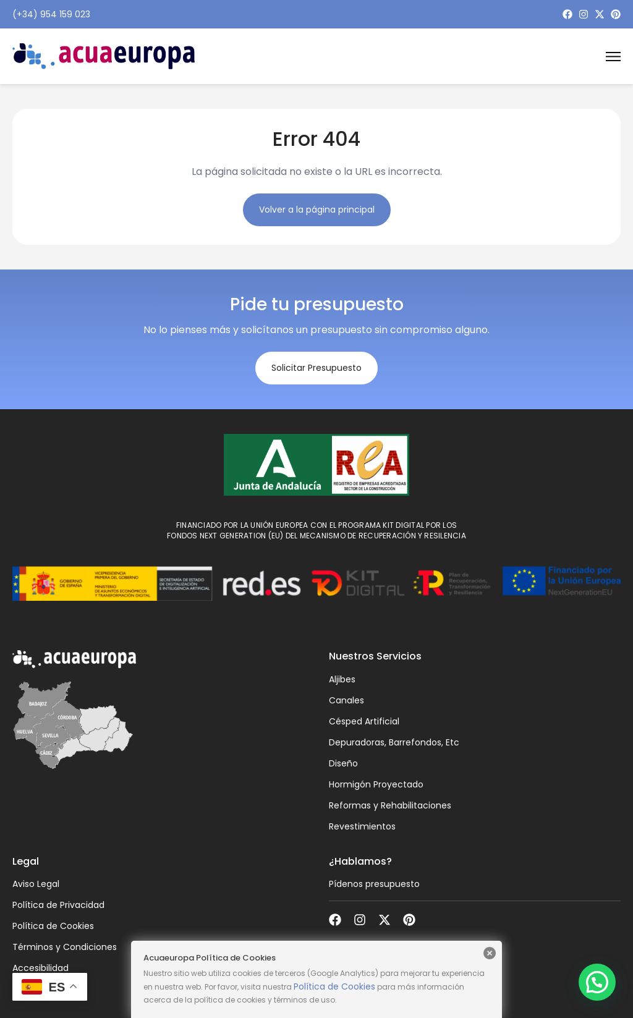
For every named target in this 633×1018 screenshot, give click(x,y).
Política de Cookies (334, 986)
